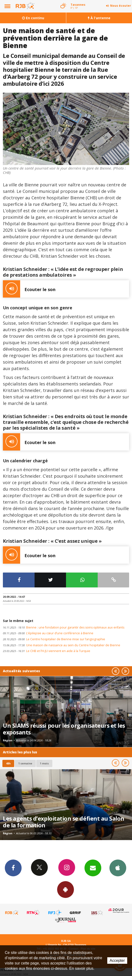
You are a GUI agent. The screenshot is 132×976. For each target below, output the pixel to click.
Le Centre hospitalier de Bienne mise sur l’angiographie (54, 639)
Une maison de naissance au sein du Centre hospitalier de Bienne (61, 645)
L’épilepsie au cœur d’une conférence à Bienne (48, 633)
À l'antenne (99, 18)
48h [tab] (8, 763)
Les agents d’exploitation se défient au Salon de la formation (63, 822)
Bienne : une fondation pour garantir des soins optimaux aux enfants (63, 627)
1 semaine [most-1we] (25, 763)
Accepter (117, 960)
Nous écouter (120, 6)
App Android (65, 889)
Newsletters (92, 868)
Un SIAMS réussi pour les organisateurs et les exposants (64, 729)
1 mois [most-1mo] (44, 763)
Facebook (13, 868)
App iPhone (117, 868)
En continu (33, 18)
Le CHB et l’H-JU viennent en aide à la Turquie (46, 651)
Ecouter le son (29, 289)
